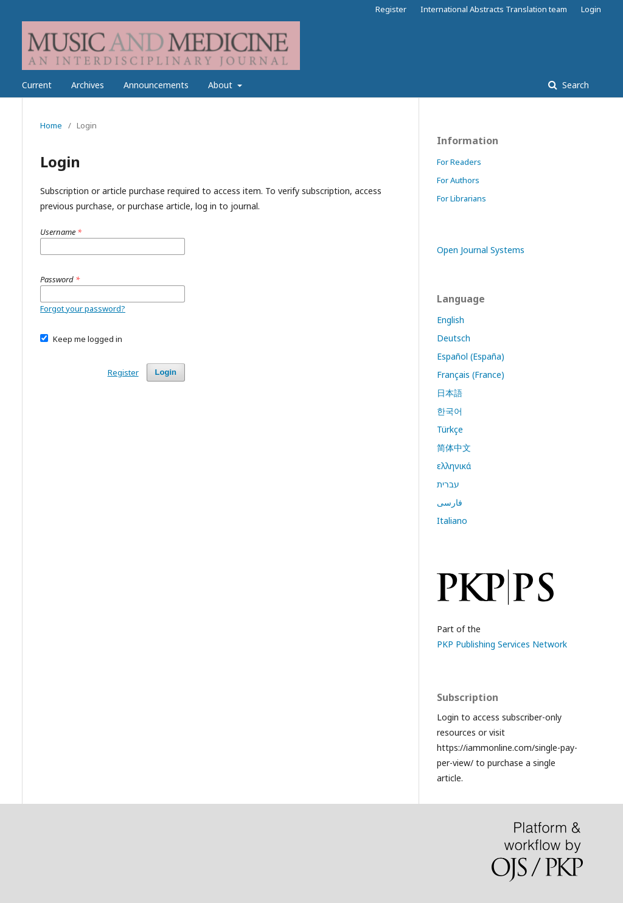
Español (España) (470, 356)
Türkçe (450, 429)
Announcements (156, 85)
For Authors (458, 180)
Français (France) (470, 374)
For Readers (459, 161)
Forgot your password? (82, 308)
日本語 (449, 393)
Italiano (452, 520)
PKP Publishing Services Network (502, 644)
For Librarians (461, 198)
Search (574, 85)
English (450, 320)
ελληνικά (454, 466)
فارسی (449, 502)
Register (390, 9)
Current (37, 85)
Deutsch (453, 338)
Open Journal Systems (480, 250)
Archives (87, 85)
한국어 (449, 411)
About (221, 85)
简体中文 (454, 447)
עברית (448, 484)
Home (51, 125)
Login (591, 9)
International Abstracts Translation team (493, 9)
